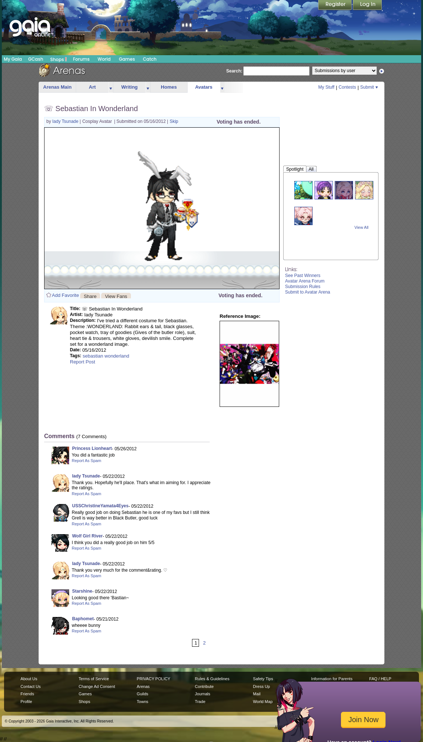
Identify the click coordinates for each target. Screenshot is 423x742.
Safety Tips (263, 679)
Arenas (143, 686)
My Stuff (326, 87)
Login (367, 5)
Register (335, 5)
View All (362, 227)
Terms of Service (94, 679)
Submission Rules (302, 286)
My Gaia (13, 59)
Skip (174, 121)
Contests (347, 87)
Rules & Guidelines (212, 679)
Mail (256, 694)
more (111, 87)
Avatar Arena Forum (304, 281)
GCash (35, 59)
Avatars (203, 87)
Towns (142, 701)
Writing (129, 87)
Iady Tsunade (66, 121)
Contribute (204, 686)
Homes (169, 87)
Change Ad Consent (97, 686)
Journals (202, 694)
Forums (81, 59)
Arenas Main (57, 87)
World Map (263, 701)
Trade (200, 701)
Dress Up (261, 686)
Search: (234, 71)
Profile (26, 701)
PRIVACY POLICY (153, 679)
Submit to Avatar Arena (307, 292)
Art (92, 87)
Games (127, 59)
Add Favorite (65, 295)
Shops (58, 59)
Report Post (82, 362)
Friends (27, 694)
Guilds (142, 694)
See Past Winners (302, 275)
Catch (150, 59)
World (104, 59)
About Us (29, 679)
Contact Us (31, 686)
